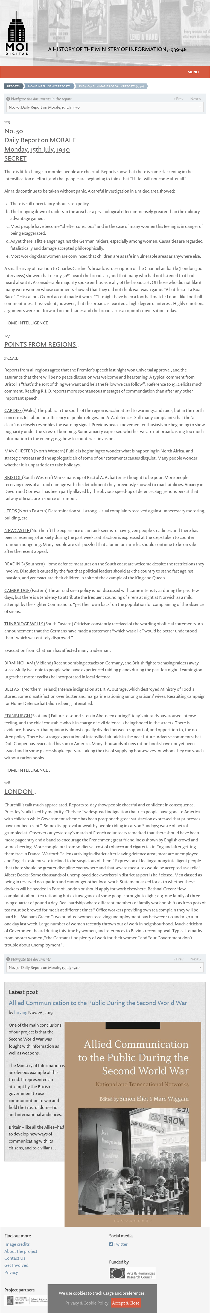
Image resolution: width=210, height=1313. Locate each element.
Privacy (11, 1272)
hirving (20, 1012)
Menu (193, 71)
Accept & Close (125, 1303)
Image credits (17, 1244)
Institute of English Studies (31, 1300)
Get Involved (16, 1265)
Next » (195, 98)
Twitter (118, 1244)
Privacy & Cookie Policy (87, 1303)
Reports (13, 86)
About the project (20, 1251)
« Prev (178, 98)
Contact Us (14, 1258)
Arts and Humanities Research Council (132, 1273)
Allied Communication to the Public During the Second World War (98, 1002)
